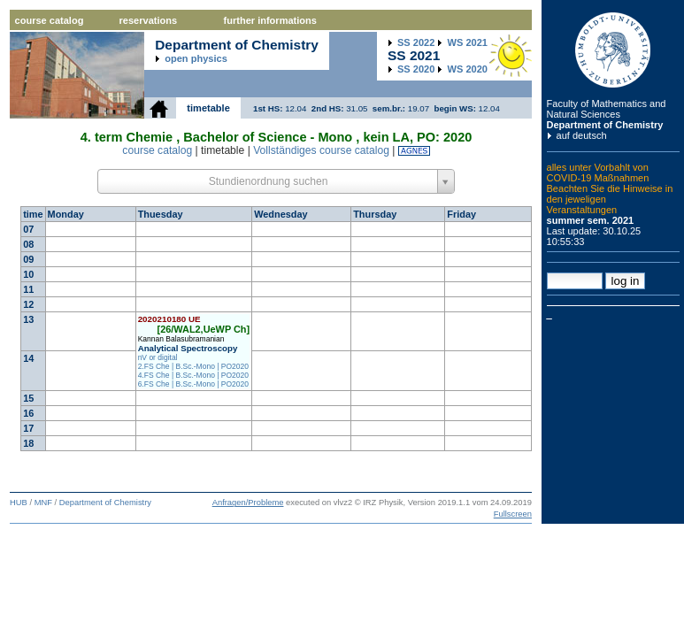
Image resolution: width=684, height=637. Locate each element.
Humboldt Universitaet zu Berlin (613, 50)
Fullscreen (513, 514)
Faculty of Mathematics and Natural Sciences (606, 108)
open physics (196, 58)
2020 (415, 69)
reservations (148, 20)
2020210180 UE (169, 319)
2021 (468, 42)
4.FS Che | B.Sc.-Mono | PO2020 (193, 375)
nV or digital (158, 357)
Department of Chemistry (605, 124)
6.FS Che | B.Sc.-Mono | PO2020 (193, 384)
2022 (415, 42)
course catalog (49, 20)
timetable (208, 108)
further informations (270, 20)
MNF (43, 502)
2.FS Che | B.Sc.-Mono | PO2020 (193, 366)
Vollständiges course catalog (321, 150)
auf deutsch (582, 135)
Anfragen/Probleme (248, 502)
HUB (18, 502)
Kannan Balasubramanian (181, 338)
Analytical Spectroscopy (188, 348)
